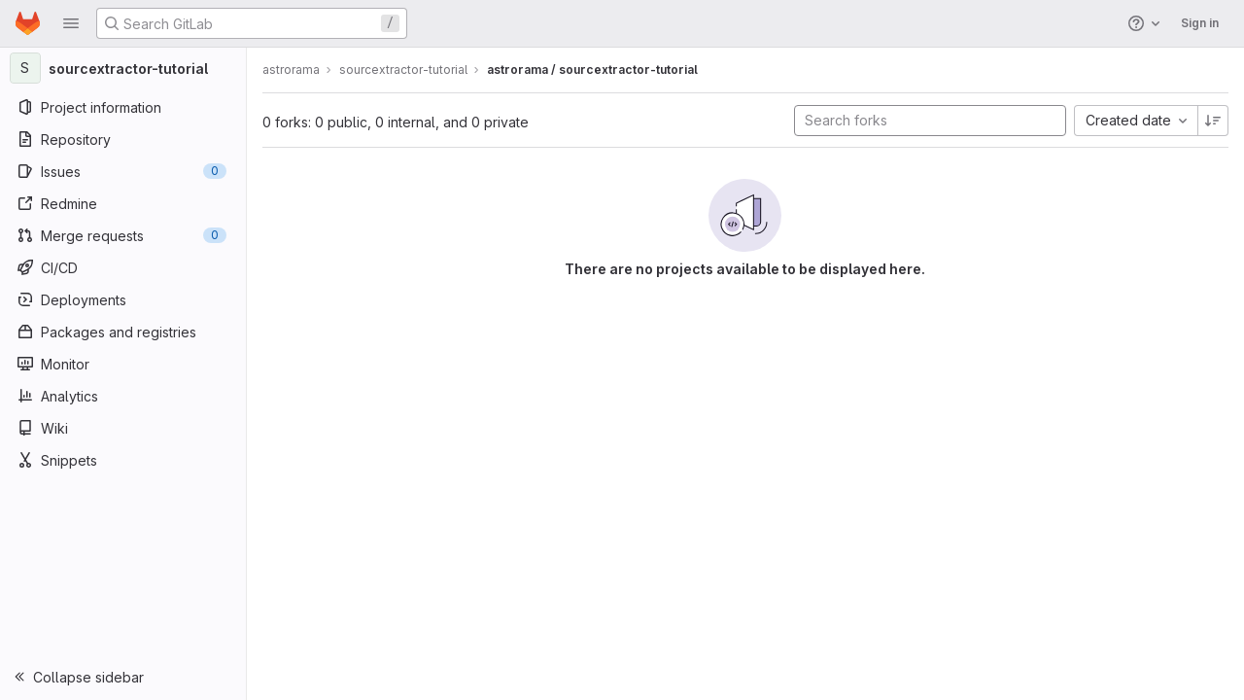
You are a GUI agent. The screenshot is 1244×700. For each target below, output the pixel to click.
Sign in (1200, 23)
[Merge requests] (124, 235)
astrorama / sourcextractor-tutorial (594, 69)
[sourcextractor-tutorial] (124, 68)
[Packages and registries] (124, 331)
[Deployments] (124, 299)
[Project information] (124, 106)
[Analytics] (124, 395)
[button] (70, 23)
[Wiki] (124, 427)
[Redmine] (124, 203)
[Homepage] (28, 23)
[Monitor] (124, 363)
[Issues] (124, 171)
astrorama (293, 69)
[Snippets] (124, 459)
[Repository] (124, 139)
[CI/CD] (124, 267)
